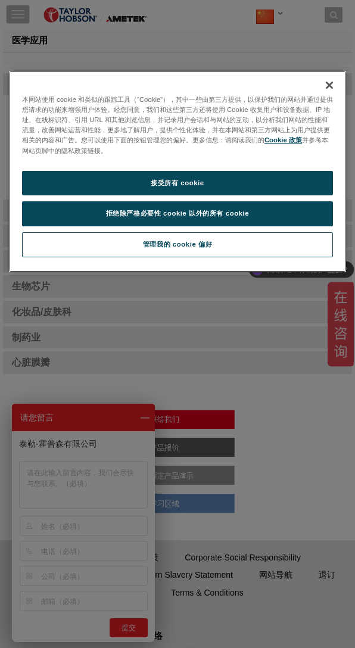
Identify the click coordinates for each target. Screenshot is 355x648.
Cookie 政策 (283, 140)
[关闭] (329, 85)
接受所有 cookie (177, 182)
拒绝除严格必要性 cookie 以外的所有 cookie (178, 213)
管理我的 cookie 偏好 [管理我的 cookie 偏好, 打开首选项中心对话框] (177, 244)
